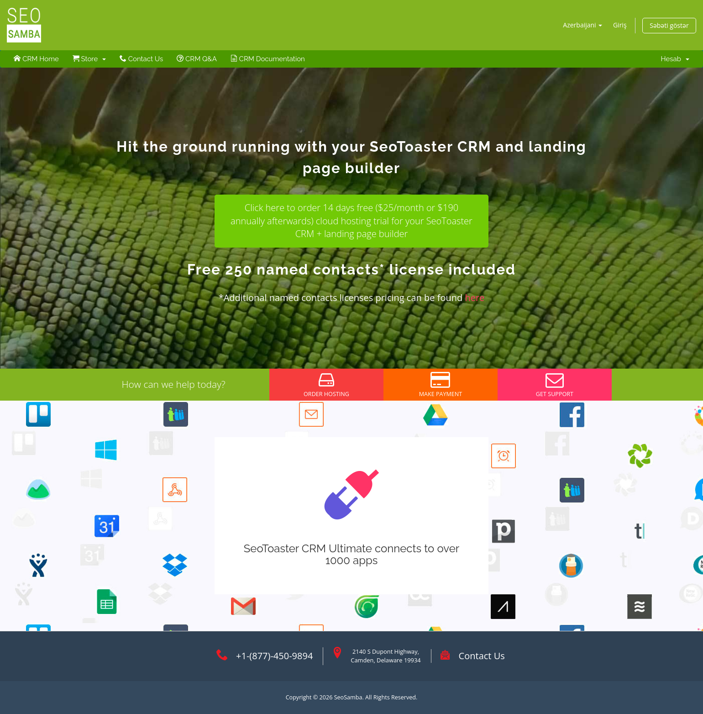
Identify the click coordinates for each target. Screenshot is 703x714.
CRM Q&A (197, 59)
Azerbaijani (582, 25)
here (474, 297)
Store (89, 59)
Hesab (675, 59)
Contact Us (141, 59)
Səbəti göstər (669, 25)
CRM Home (36, 59)
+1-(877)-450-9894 (274, 656)
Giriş (620, 25)
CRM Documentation (268, 59)
